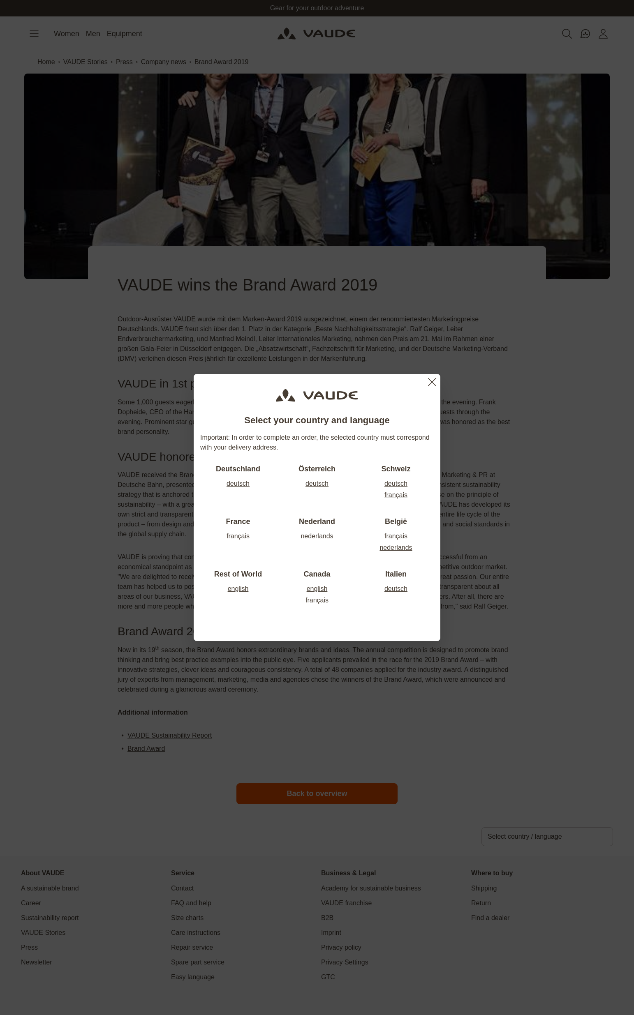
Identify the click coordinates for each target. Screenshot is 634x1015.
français (395, 494)
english (238, 588)
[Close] (432, 382)
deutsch (238, 483)
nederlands (317, 536)
